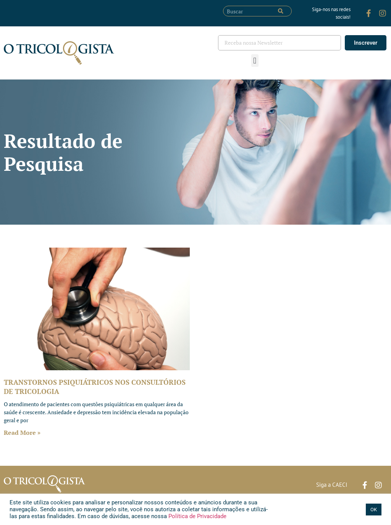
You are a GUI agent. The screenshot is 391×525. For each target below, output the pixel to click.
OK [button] (373, 509)
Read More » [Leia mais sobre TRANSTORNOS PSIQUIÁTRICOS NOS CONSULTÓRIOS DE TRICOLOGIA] (22, 432)
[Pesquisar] (280, 11)
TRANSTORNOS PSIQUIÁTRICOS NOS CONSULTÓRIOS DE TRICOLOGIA (95, 386)
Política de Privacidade (196, 516)
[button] (255, 60)
